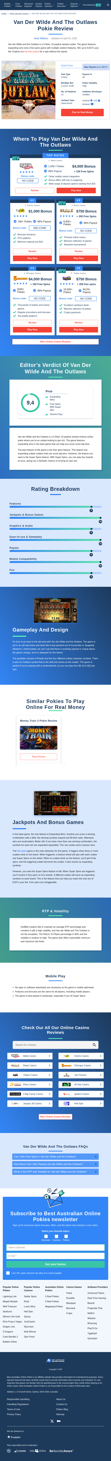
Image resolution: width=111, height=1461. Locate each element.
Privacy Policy (14, 1414)
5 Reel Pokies (52, 1301)
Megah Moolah (10, 1301)
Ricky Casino (29, 1084)
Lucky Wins (29, 1306)
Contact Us (61, 1404)
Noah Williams (41, 38)
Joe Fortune (80, 1075)
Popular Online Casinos (32, 1289)
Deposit (74, 5)
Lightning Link (10, 1296)
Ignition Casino (81, 1094)
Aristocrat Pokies (95, 1293)
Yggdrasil (92, 1333)
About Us (60, 1399)
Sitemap (60, 1414)
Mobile (7, 5)
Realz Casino (29, 1065)
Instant (38, 5)
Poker (69, 1293)
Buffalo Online (10, 1342)
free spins (22, 851)
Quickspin (92, 1338)
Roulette (70, 1298)
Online (48, 5)
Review (35, 190)
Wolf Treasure (10, 1306)
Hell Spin (78, 1103)
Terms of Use (13, 1409)
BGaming (92, 1323)
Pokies (61, 5)
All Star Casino (81, 1084)
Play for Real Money (82, 112)
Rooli (26, 1301)
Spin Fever (29, 1337)
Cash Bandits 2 (10, 1337)
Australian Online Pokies (54, 1289)
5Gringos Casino (82, 1065)
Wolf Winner (30, 1331)
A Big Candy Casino (33, 1094)
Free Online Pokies (19, 13)
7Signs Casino (30, 1075)
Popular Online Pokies (11, 1289)
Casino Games (74, 1287)
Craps (69, 1313)
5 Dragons (8, 1331)
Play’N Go (92, 1328)
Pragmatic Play (94, 1308)
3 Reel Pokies (52, 1296)
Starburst (7, 1311)
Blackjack (71, 1303)
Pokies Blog (62, 1409)
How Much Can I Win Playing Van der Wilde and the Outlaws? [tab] (48, 1164)
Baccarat (70, 1308)
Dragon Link (9, 1326)
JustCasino (29, 1321)
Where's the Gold (11, 1316)
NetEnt (90, 1313)
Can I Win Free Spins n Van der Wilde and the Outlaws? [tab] (45, 1156)
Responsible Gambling (18, 1399)
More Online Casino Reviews (55, 341)
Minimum (28, 5)
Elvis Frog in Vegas (12, 1321)
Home (4, 13)
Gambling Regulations (18, 1404)
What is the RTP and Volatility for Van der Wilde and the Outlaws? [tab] (50, 1171)
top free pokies (31, 51)
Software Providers (97, 1287)
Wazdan (91, 1318)
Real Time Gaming (96, 1298)
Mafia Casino (29, 1056)
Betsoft (90, 1303)
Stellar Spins (30, 1296)
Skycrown (29, 1326)
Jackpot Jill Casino (32, 1103)
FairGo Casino (81, 1056)
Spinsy (27, 1316)
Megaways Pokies (54, 1306)
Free (18, 5)
